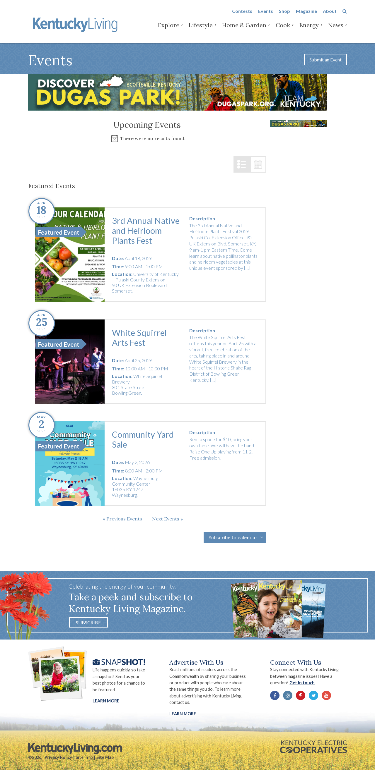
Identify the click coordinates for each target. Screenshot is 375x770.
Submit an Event (325, 59)
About (330, 15)
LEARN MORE (182, 713)
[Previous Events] (122, 518)
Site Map (105, 757)
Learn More (106, 700)
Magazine (306, 15)
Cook (283, 29)
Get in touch (302, 682)
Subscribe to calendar (233, 537)
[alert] (147, 138)
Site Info (84, 757)
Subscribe (88, 622)
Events (265, 15)
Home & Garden (244, 29)
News (335, 29)
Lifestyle (201, 29)
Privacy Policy (58, 757)
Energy (309, 29)
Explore (168, 29)
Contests (242, 15)
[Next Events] (167, 518)
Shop (284, 15)
